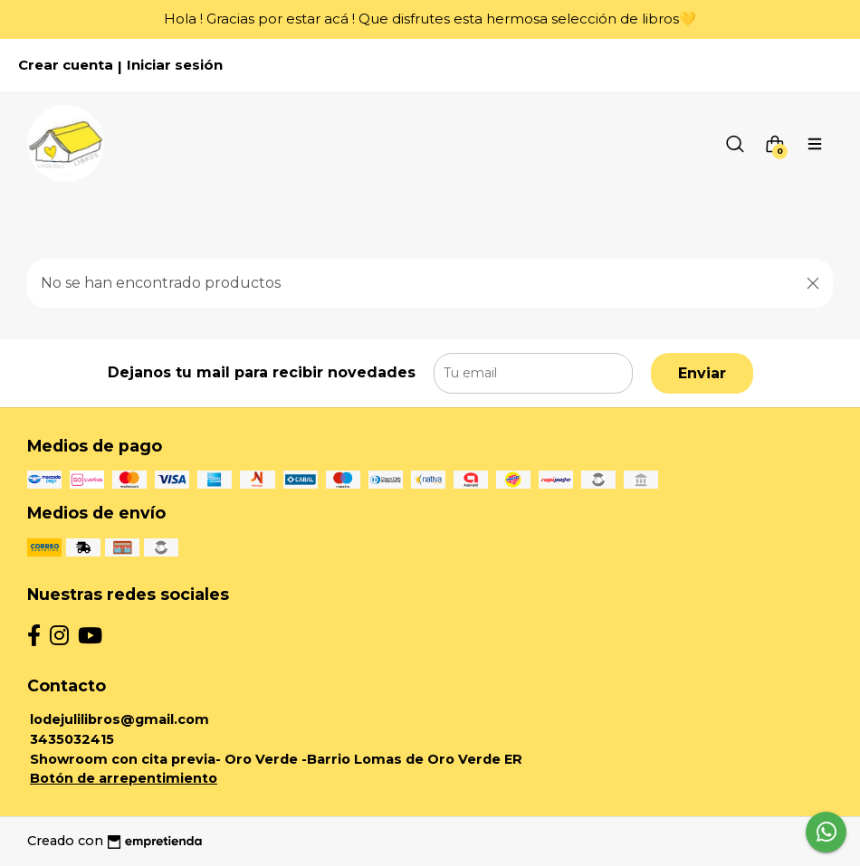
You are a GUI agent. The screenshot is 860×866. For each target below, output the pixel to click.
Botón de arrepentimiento (123, 778)
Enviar (702, 373)
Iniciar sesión (175, 65)
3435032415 (72, 739)
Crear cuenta (65, 65)
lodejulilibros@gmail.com (119, 719)
